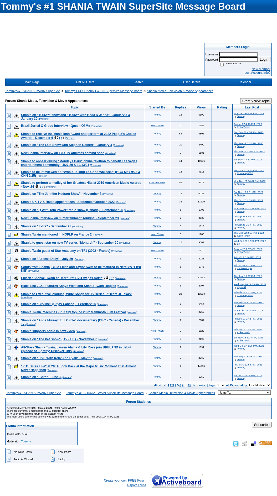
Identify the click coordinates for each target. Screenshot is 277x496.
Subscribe (262, 425)
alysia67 (241, 287)
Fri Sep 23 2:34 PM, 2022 (248, 224)
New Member (261, 69)
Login (264, 59)
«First (157, 385)
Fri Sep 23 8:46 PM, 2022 (248, 216)
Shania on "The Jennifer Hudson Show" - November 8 (61, 194)
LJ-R (239, 243)
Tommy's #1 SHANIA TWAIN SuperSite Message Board (103, 91)
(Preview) (43, 118)
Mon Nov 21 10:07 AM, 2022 (250, 181)
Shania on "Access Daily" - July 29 (47, 259)
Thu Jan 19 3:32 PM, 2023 (248, 143)
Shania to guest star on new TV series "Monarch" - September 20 (69, 242)
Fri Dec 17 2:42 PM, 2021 (248, 318)
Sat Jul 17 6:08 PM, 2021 (248, 375)
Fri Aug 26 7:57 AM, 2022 (248, 249)
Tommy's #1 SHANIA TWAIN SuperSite (32, 91)
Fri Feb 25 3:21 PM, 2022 (248, 292)
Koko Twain (157, 125)
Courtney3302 (245, 173)
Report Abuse (136, 485)
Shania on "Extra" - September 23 (46, 226)
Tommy (157, 114)
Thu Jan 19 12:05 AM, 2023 (249, 151)
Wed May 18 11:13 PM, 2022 (250, 284)
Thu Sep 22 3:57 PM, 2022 (249, 232)
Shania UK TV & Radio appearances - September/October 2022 (68, 202)
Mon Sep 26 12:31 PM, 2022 (250, 208)
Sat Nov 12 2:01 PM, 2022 (248, 192)
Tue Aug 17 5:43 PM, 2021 (249, 356)
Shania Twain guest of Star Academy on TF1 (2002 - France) (65, 251)
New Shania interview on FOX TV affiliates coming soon (62, 153)
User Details (191, 82)
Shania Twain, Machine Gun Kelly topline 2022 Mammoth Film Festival (73, 312)
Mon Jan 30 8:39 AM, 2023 (249, 113)
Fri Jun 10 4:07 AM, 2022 (248, 265)
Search (138, 82)
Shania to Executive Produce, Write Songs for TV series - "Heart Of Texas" (76, 294)
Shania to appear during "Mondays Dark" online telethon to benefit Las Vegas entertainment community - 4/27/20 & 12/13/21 (79, 163)
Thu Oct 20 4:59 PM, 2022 (248, 200)
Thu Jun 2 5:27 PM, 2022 (248, 276)
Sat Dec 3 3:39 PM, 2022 (248, 159)
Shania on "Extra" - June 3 (41, 377)
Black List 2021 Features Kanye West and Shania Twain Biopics (68, 286)
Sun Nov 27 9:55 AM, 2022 (249, 170)
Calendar (244, 82)
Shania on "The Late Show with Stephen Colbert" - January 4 (66, 145)
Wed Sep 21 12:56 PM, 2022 (250, 240)
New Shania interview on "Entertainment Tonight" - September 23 (70, 218)
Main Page (32, 82)
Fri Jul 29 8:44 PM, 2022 (247, 257)
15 (189, 385)
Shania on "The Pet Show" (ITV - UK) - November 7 (59, 339)
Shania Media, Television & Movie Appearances (180, 91)
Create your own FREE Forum (125, 480)
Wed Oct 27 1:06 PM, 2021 (249, 345)
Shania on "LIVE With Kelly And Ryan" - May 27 (56, 358)
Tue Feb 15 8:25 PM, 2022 (249, 302)
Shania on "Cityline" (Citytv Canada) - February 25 (58, 304)
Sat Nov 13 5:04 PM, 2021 (248, 337)
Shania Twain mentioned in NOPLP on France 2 (56, 234)
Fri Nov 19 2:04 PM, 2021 (248, 329)
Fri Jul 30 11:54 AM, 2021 (248, 364)
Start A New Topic (256, 101)
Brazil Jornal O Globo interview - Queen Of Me (55, 126)
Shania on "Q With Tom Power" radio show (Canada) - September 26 (72, 210)
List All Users (85, 82)
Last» (201, 385)
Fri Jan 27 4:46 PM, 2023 (248, 124)
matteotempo (244, 268)
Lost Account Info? (257, 73)
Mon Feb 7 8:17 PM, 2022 (248, 310)
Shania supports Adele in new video (48, 331)
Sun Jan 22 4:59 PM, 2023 (249, 132)
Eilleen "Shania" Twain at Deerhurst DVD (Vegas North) (62, 278)
